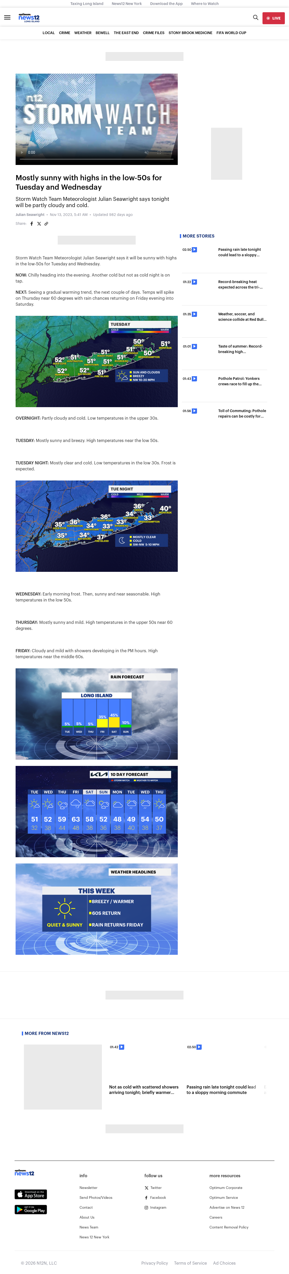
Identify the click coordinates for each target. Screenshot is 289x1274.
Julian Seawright (30, 215)
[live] (273, 18)
